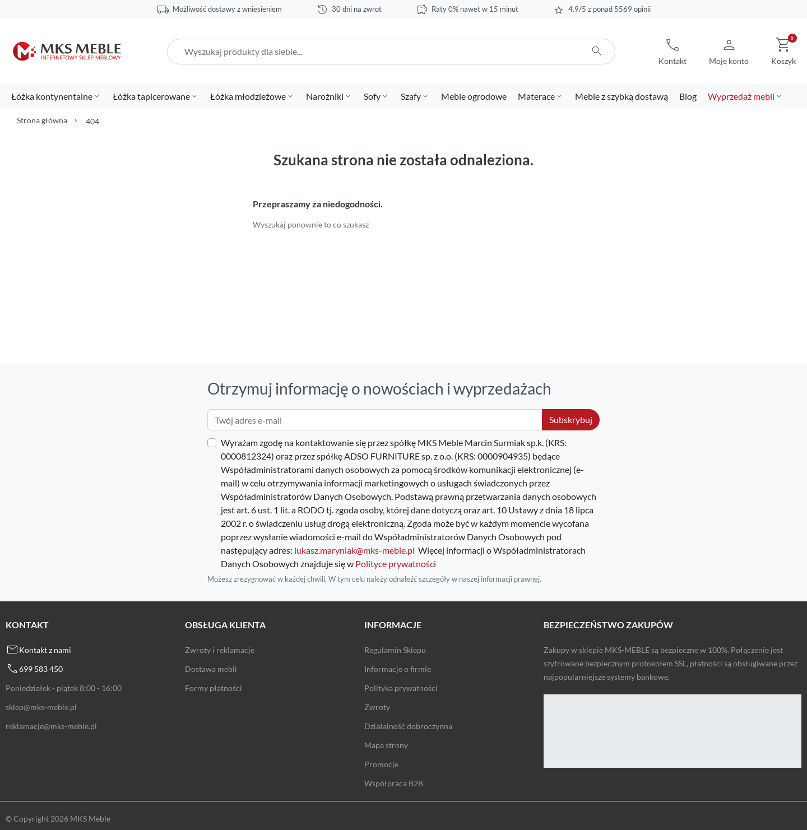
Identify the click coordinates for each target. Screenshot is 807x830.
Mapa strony (386, 745)
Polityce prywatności (395, 563)
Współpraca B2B (393, 783)
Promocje (381, 764)
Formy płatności (213, 688)
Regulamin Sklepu (395, 650)
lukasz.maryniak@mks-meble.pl (354, 550)
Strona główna (42, 120)
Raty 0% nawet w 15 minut (475, 8)
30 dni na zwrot (357, 8)
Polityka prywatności (401, 688)
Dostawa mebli (211, 669)
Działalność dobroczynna (408, 726)
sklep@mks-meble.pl (41, 707)
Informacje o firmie (397, 669)
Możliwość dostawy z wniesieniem (227, 8)
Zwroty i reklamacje (219, 650)
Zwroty (377, 707)
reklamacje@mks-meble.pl (51, 726)
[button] (672, 51)
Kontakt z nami (45, 650)
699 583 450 (41, 669)
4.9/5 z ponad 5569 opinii (609, 8)
